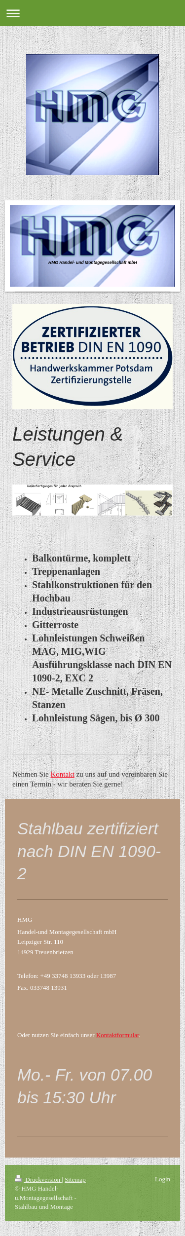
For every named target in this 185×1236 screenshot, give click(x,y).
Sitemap (75, 1179)
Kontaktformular (117, 1035)
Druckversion (38, 1179)
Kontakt (62, 774)
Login (162, 1179)
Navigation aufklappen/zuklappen (92, 13)
